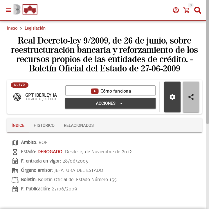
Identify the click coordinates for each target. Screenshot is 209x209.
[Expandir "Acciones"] (110, 103)
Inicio (12, 28)
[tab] (18, 125)
